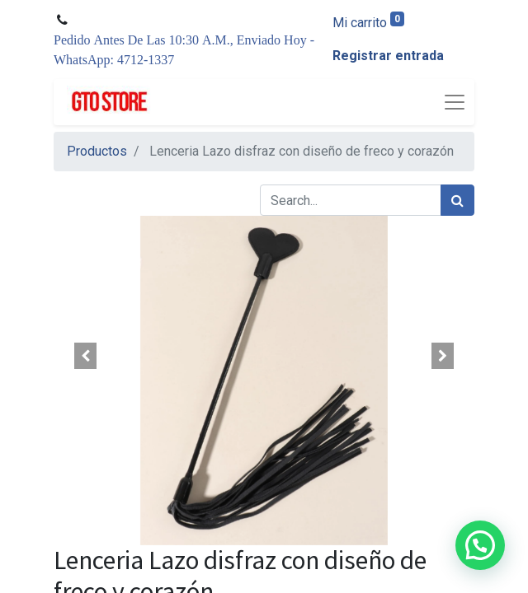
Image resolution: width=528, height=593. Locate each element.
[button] (85, 355)
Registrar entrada (388, 55)
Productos (97, 151)
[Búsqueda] (457, 200)
